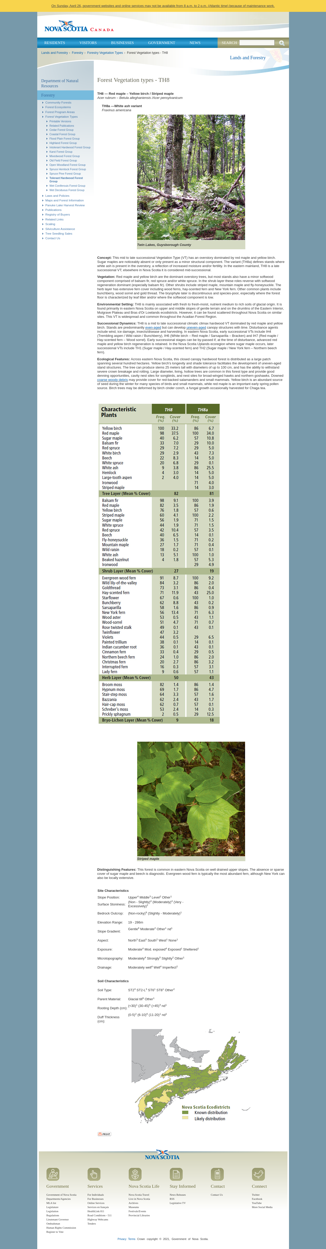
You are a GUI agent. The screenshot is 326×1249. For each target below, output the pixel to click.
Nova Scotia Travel (139, 1194)
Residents (54, 43)
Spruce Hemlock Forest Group (68, 169)
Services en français (98, 1207)
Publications (53, 209)
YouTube (257, 1203)
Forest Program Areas (60, 112)
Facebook (257, 1198)
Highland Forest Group (63, 142)
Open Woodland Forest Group (68, 164)
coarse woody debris (112, 380)
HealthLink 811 (96, 1211)
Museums (134, 1207)
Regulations (52, 1215)
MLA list (51, 1203)
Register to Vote (55, 1231)
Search (229, 43)
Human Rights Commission (61, 1227)
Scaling (50, 224)
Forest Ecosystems (58, 107)
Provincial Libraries (139, 1215)
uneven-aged (196, 327)
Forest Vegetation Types (61, 116)
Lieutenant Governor (57, 1219)
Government (161, 43)
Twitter (256, 1194)
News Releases (178, 1194)
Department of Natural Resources (60, 83)
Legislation (52, 1211)
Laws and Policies (57, 195)
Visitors (88, 43)
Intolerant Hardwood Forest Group (70, 147)
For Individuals (96, 1194)
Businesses (122, 43)
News (195, 43)
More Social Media (262, 1207)
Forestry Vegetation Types (105, 53)
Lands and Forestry (54, 53)
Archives (133, 1203)
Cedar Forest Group (62, 129)
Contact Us (52, 238)
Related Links (54, 219)
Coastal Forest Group (63, 134)
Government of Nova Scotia (61, 1194)
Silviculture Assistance (60, 228)
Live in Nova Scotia (139, 1198)
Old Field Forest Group (63, 160)
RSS (172, 1198)
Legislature (52, 1207)
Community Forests (58, 102)
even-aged (153, 327)
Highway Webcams (98, 1219)
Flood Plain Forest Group (65, 138)
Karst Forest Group (61, 151)
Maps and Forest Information (64, 200)
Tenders (92, 1223)
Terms (131, 1239)
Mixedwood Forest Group (65, 156)
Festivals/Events (137, 1211)
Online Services (96, 1203)
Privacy (122, 1239)
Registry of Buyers (57, 214)
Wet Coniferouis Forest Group (68, 185)
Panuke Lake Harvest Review (65, 205)
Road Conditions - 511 (100, 1215)
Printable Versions (60, 121)
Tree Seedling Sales (58, 233)
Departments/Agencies (58, 1198)
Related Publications (62, 125)
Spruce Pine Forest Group (65, 173)
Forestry (77, 53)
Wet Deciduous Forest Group (67, 190)
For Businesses (96, 1198)
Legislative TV (178, 1203)
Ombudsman (53, 1223)
